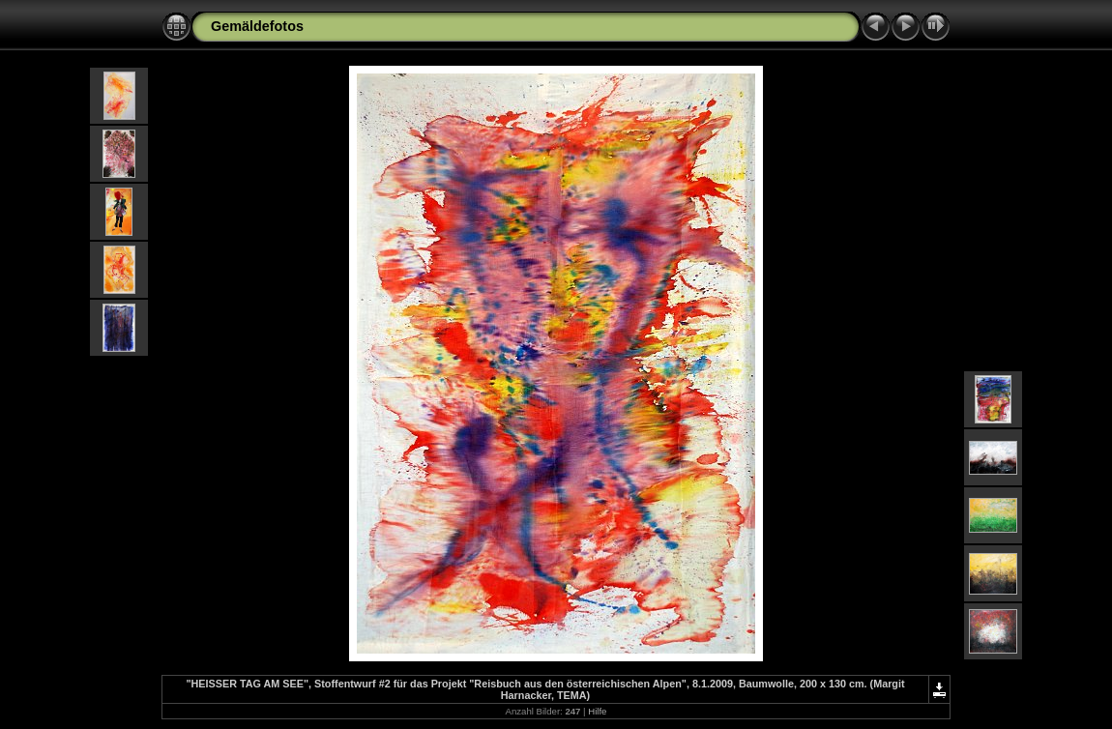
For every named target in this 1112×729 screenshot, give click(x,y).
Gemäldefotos (257, 26)
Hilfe (597, 711)
